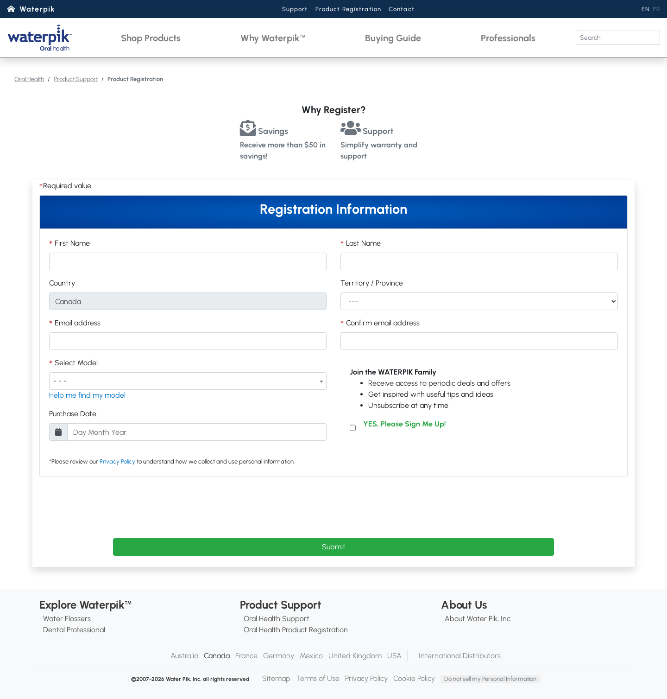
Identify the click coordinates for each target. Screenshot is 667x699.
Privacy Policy (117, 461)
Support (295, 9)
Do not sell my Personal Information (490, 678)
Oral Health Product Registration (296, 629)
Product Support (76, 79)
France (246, 655)
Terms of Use (318, 678)
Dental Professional (74, 629)
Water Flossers (67, 618)
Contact (402, 9)
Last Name (362, 243)
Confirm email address (382, 322)
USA (394, 655)
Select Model (75, 362)
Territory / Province (371, 283)
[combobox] (188, 381)
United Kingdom (355, 655)
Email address (77, 322)
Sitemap (276, 678)
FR (656, 9)
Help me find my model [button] (87, 395)
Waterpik (37, 9)
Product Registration (348, 9)
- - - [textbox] (60, 380)
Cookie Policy (414, 678)
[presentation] (333, 506)
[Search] (618, 38)
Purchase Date (72, 413)
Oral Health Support (276, 618)
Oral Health (29, 79)
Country (62, 283)
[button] (150, 37)
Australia (184, 655)
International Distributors (460, 655)
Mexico (311, 655)
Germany (278, 655)
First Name (71, 243)
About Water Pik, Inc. (478, 618)
